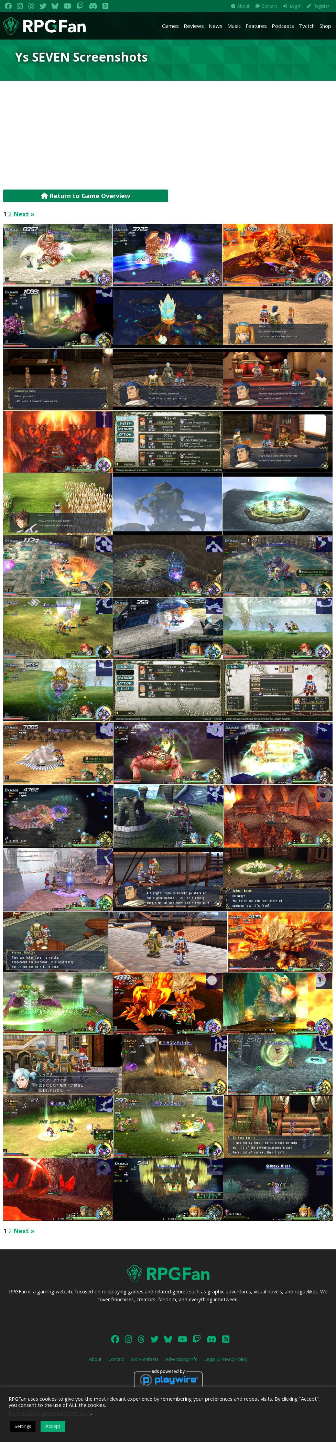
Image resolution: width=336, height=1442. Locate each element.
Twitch (307, 25)
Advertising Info (181, 1359)
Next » (23, 214)
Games (170, 25)
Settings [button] (22, 1426)
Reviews (194, 25)
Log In (296, 6)
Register (321, 6)
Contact (269, 6)
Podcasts (283, 25)
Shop (325, 25)
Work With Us (145, 1359)
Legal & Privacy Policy (226, 1359)
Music (234, 25)
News (216, 25)
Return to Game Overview (85, 196)
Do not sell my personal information (50, 1412)
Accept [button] (53, 1426)
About (243, 6)
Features (256, 25)
